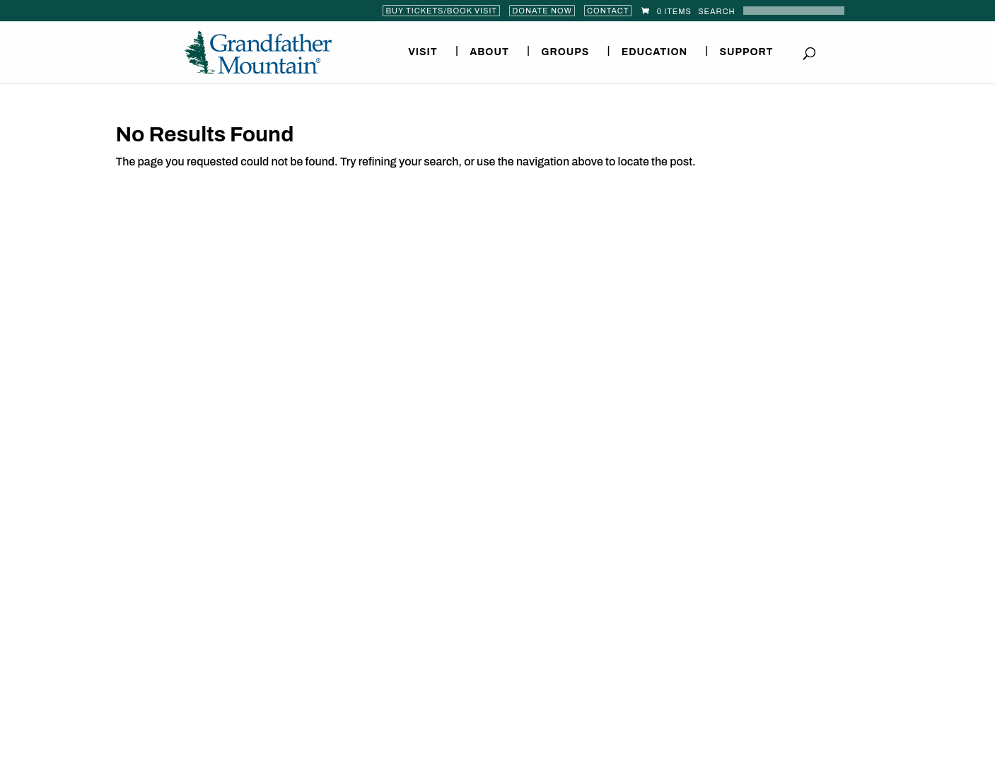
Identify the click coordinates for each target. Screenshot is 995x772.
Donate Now (542, 10)
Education (654, 52)
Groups (565, 52)
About (489, 52)
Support (746, 52)
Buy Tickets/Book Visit (441, 10)
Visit (423, 52)
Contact (608, 10)
